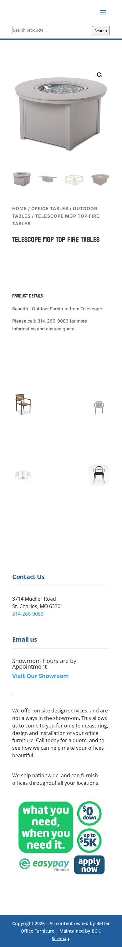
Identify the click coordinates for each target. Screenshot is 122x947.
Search (100, 31)
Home (19, 208)
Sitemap (60, 938)
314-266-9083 (27, 613)
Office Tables (50, 208)
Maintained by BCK (79, 931)
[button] (99, 75)
